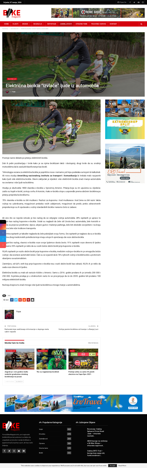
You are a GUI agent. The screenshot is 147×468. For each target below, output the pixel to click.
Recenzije (37, 24)
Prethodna (10, 381)
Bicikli (41, 453)
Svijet (72, 351)
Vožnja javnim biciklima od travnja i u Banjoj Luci (78, 329)
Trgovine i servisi (98, 24)
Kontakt (113, 24)
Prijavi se (121, 2)
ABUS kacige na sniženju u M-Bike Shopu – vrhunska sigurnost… (97, 443)
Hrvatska (42, 434)
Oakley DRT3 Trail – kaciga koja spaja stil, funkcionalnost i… (96, 453)
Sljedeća (19, 381)
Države (25, 24)
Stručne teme (81, 24)
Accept (112, 466)
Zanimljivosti (66, 24)
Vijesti (15, 24)
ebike (9, 295)
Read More (122, 465)
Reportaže (51, 24)
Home (6, 24)
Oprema (42, 443)
